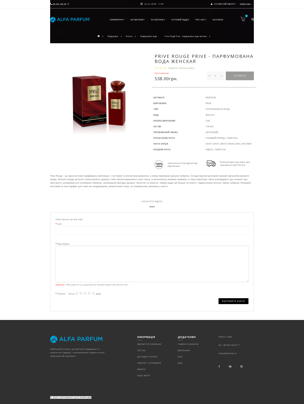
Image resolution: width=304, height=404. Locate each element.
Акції (180, 363)
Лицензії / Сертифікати (149, 363)
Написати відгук (186, 68)
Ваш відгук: (63, 243)
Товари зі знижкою (188, 344)
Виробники (184, 350)
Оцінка (61, 293)
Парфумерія (117, 19)
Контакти (218, 19)
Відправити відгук (233, 301)
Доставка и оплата (147, 357)
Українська (245, 4)
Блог (180, 357)
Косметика (138, 19)
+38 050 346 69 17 (59, 4)
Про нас (200, 19)
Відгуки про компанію (149, 344)
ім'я (59, 223)
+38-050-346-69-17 (231, 345)
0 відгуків (172, 68)
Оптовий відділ (180, 19)
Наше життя (143, 375)
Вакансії (141, 369)
